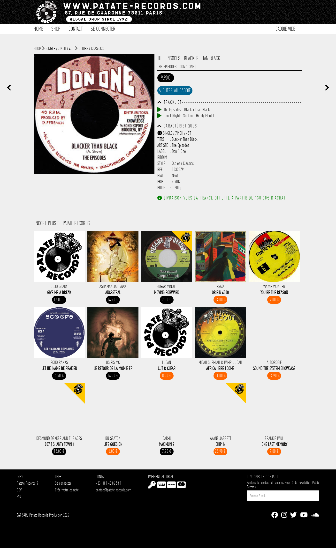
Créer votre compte (67, 489)
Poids (161, 187)
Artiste (162, 145)
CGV (19, 489)
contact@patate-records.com (113, 489)
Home (38, 28)
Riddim (162, 157)
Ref (160, 169)
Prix (160, 181)
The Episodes (166, 66)
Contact (76, 28)
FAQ (19, 496)
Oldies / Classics (91, 48)
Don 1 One (186, 66)
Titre (161, 139)
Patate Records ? (27, 483)
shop (37, 48)
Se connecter (103, 28)
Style (161, 163)
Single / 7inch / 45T (60, 48)
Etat (160, 175)
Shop (55, 28)
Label (161, 151)
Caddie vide (285, 28)
